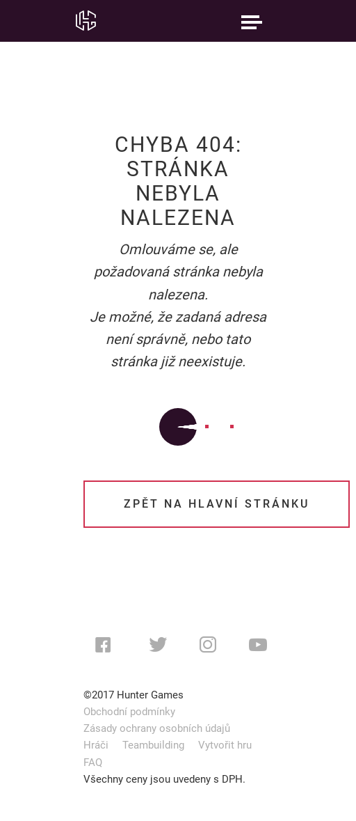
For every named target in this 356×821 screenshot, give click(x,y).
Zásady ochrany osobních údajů (156, 728)
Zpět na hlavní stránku (216, 503)
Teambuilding (153, 745)
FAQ (92, 762)
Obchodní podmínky (129, 711)
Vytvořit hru (225, 745)
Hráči (95, 745)
